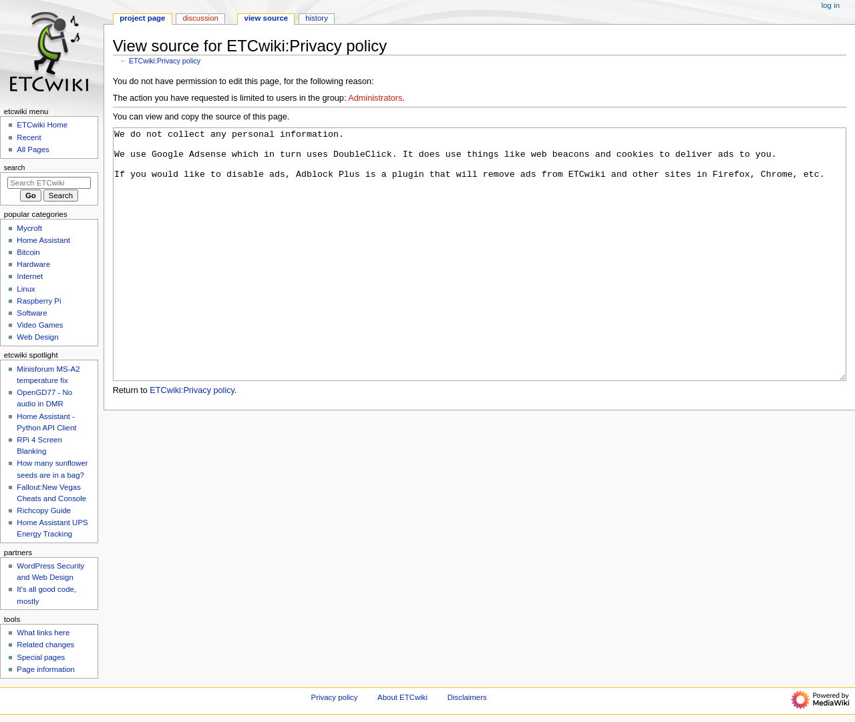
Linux (26, 289)
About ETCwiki (402, 697)
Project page (142, 18)
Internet (30, 276)
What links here (43, 633)
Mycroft (29, 228)
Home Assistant (43, 240)
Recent (29, 137)
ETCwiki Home (42, 125)
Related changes (45, 645)
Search (14, 167)
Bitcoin (28, 252)
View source (266, 18)
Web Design (37, 337)
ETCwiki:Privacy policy (164, 61)
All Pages (33, 149)
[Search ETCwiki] (49, 183)
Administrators (375, 98)
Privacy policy (334, 697)
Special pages (41, 657)
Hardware (33, 264)
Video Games (40, 325)
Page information (46, 669)
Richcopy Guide (44, 510)
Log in (831, 5)
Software (32, 313)
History (316, 18)
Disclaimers (467, 697)
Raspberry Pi (39, 301)
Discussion (200, 18)
